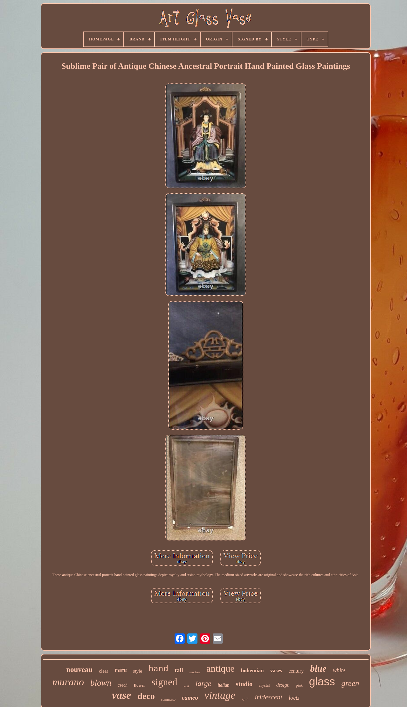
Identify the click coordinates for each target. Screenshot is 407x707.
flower (139, 685)
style (137, 671)
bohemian (252, 671)
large (203, 683)
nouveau (79, 670)
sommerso (168, 699)
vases (276, 671)
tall (179, 670)
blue (318, 668)
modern (195, 672)
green (350, 683)
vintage (219, 695)
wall (186, 686)
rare (120, 670)
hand (158, 669)
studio (244, 684)
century (296, 671)
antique (220, 668)
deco (146, 696)
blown (100, 683)
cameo (190, 697)
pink (299, 685)
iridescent (268, 697)
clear (103, 671)
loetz (294, 698)
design (283, 685)
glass (322, 681)
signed (164, 682)
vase (121, 695)
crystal (264, 685)
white (339, 670)
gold (245, 698)
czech (123, 685)
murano (68, 682)
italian (223, 685)
